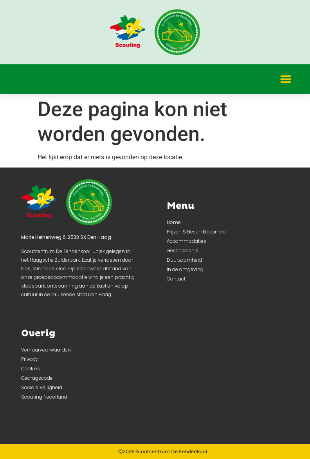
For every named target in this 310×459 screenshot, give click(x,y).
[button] (285, 79)
